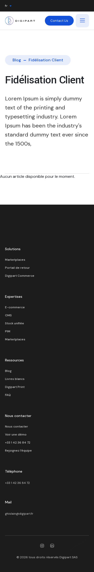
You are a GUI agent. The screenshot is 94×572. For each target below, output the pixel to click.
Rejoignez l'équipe (18, 450)
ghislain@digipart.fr (19, 514)
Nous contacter (16, 426)
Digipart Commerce (19, 275)
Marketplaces (15, 259)
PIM (7, 331)
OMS (8, 315)
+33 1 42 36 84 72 (17, 442)
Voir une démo (16, 434)
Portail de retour (17, 267)
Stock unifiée (14, 323)
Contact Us (59, 21)
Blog (17, 60)
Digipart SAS (68, 557)
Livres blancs (15, 378)
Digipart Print (15, 386)
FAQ (8, 394)
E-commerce (15, 307)
